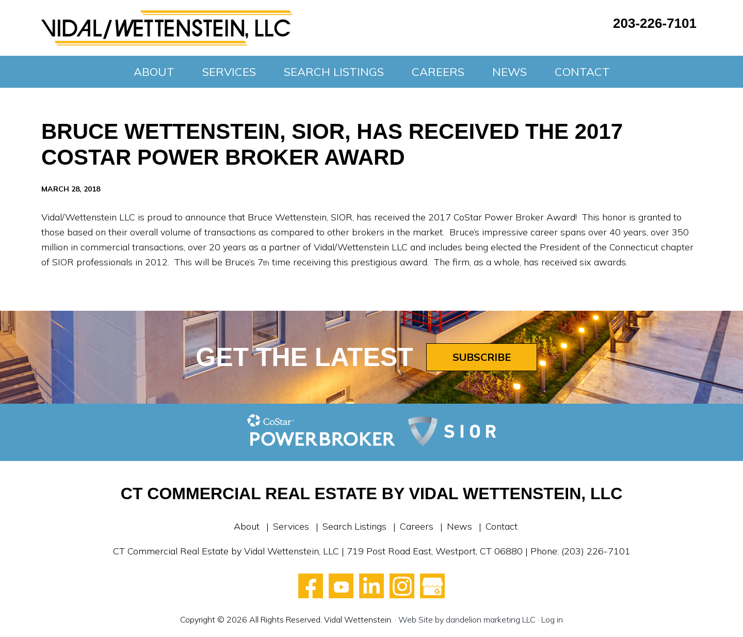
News (459, 526)
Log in (552, 619)
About (247, 526)
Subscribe (482, 357)
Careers (416, 526)
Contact (502, 526)
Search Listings (354, 526)
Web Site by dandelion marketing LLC (467, 619)
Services (291, 526)
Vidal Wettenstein (167, 27)
